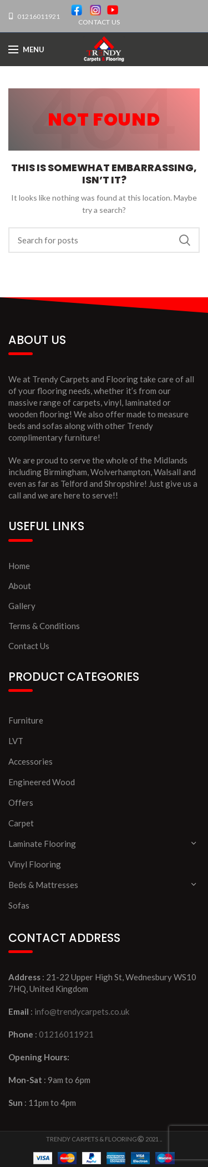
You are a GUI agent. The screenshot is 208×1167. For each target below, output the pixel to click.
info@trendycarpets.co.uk (81, 1011)
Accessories (30, 761)
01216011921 (38, 16)
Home (19, 566)
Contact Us (28, 646)
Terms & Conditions (44, 626)
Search (185, 240)
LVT (15, 741)
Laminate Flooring (42, 844)
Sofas (18, 905)
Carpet (21, 823)
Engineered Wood (41, 782)
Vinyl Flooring (34, 864)
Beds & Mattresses (43, 885)
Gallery (21, 606)
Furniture (25, 720)
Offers (20, 802)
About (19, 586)
